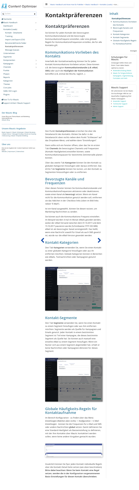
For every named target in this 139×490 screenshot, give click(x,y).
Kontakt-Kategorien (121, 34)
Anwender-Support (119, 101)
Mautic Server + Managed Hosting (12, 134)
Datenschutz (21, 151)
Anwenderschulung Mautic (122, 70)
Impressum (12, 151)
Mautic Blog (6, 120)
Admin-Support (118, 106)
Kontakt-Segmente (121, 37)
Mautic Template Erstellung (19, 136)
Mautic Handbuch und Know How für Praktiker (67, 5)
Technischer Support (120, 104)
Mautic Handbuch (92, 5)
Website (4, 151)
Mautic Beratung (31, 132)
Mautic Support (7, 132)
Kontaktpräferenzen (121, 18)
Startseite (7, 19)
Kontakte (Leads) (107, 5)
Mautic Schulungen (18, 132)
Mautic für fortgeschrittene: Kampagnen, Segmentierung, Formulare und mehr (123, 75)
